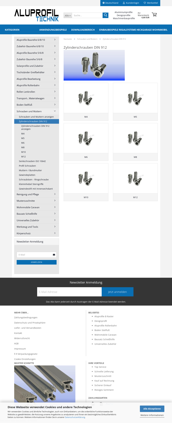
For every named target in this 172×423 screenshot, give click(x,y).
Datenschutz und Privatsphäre (29, 323)
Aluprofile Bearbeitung (28, 79)
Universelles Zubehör (28, 221)
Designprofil (100, 321)
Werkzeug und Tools (27, 227)
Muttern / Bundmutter (30, 171)
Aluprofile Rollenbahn (28, 86)
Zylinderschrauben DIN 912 (33, 122)
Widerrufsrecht (22, 339)
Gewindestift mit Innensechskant (36, 189)
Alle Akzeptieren (152, 408)
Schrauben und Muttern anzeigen (36, 117)
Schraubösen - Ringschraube (34, 180)
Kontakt (18, 334)
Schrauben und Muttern (29, 112)
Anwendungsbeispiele (53, 29)
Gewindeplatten (27, 175)
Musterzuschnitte (26, 201)
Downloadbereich (83, 29)
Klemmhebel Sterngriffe (31, 185)
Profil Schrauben (27, 166)
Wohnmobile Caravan (28, 208)
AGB (16, 344)
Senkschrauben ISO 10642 (32, 162)
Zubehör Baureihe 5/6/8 (29, 60)
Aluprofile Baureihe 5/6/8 (30, 53)
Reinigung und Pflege (28, 195)
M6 (22, 143)
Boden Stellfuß (24, 105)
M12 (23, 157)
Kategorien (12, 29)
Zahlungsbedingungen (25, 318)
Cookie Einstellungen (25, 360)
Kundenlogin (131, 2)
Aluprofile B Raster (104, 317)
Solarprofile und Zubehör (30, 66)
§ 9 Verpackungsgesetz (25, 354)
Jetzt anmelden (117, 293)
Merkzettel (151, 2)
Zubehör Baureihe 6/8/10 (30, 47)
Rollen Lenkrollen (26, 92)
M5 (22, 139)
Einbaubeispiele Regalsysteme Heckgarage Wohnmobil (133, 29)
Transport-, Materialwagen (30, 99)
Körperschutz (24, 234)
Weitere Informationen (152, 415)
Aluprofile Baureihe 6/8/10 (31, 40)
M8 (22, 148)
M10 (23, 152)
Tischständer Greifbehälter (30, 73)
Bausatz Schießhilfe (27, 214)
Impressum (20, 349)
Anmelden (36, 263)
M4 (22, 134)
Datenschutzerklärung (75, 417)
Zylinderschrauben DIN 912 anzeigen (35, 128)
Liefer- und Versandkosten (27, 328)
